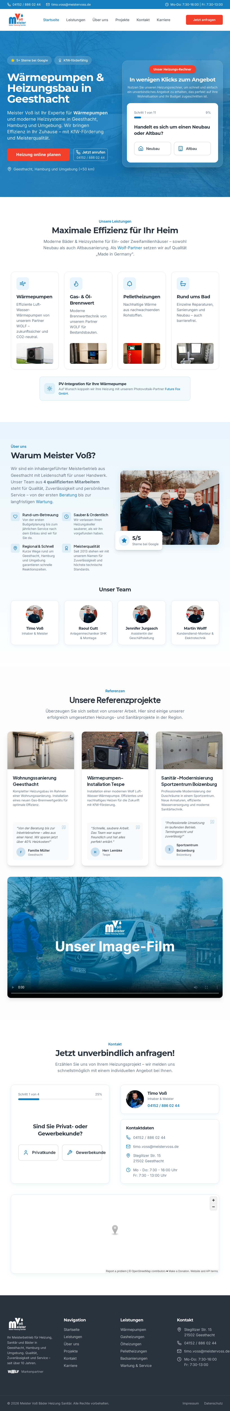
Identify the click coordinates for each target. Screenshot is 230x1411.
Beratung (68, 495)
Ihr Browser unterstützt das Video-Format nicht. (115, 937)
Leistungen (75, 20)
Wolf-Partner (129, 247)
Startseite (51, 20)
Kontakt (143, 20)
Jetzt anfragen (204, 20)
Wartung (44, 501)
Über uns (100, 20)
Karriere (163, 20)
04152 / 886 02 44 (164, 1105)
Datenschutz (213, 1403)
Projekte (122, 20)
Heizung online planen (38, 154)
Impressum (191, 1403)
